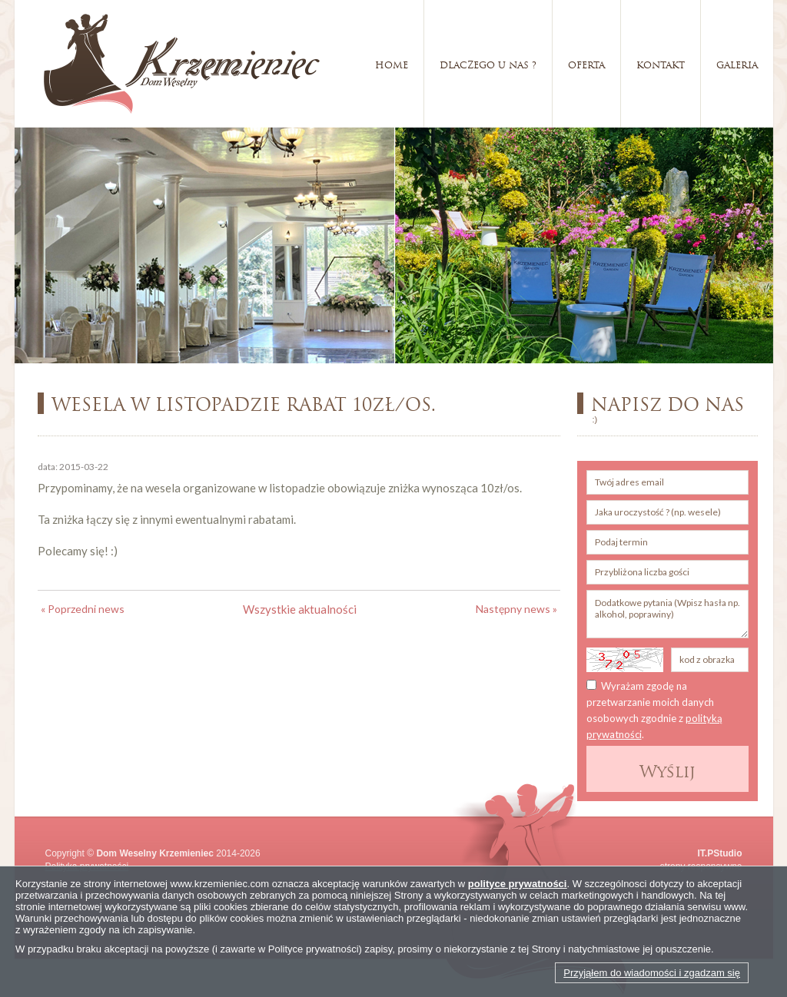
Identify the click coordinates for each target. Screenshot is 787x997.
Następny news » (516, 608)
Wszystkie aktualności (300, 609)
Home (391, 63)
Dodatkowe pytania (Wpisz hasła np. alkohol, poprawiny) (667, 614)
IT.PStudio (720, 853)
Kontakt (660, 63)
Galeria (737, 63)
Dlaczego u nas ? (488, 63)
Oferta (586, 63)
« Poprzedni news (83, 608)
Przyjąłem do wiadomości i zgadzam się (651, 973)
